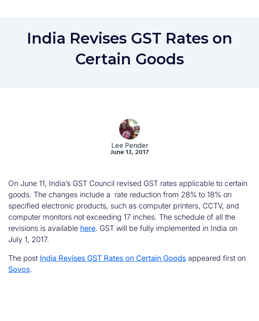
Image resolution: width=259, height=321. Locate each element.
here (87, 228)
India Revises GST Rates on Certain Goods (113, 258)
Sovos (19, 269)
